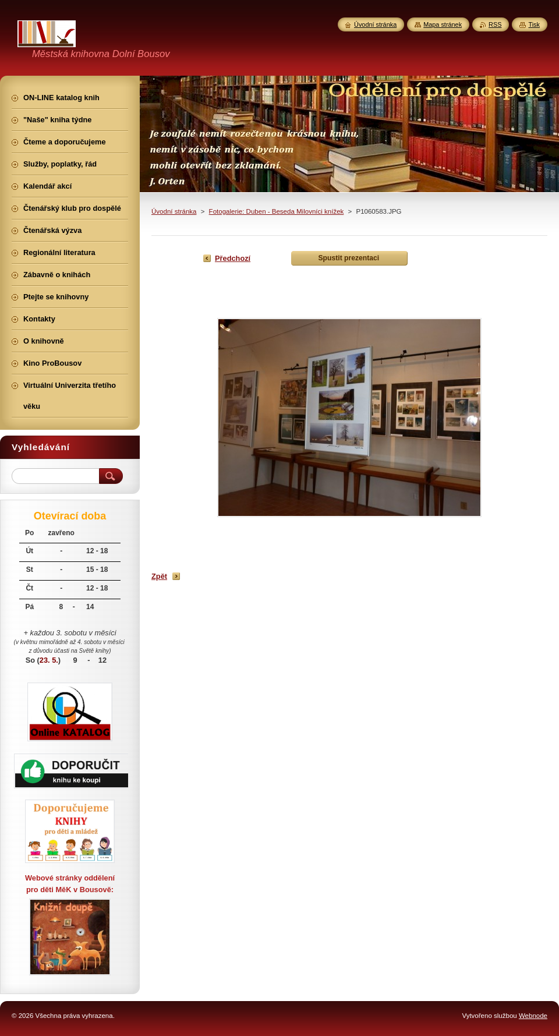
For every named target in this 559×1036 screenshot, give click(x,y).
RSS (495, 24)
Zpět (159, 576)
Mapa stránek (442, 24)
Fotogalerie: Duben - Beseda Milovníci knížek (276, 211)
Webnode (533, 1015)
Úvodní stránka (173, 211)
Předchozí (232, 258)
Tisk (534, 24)
